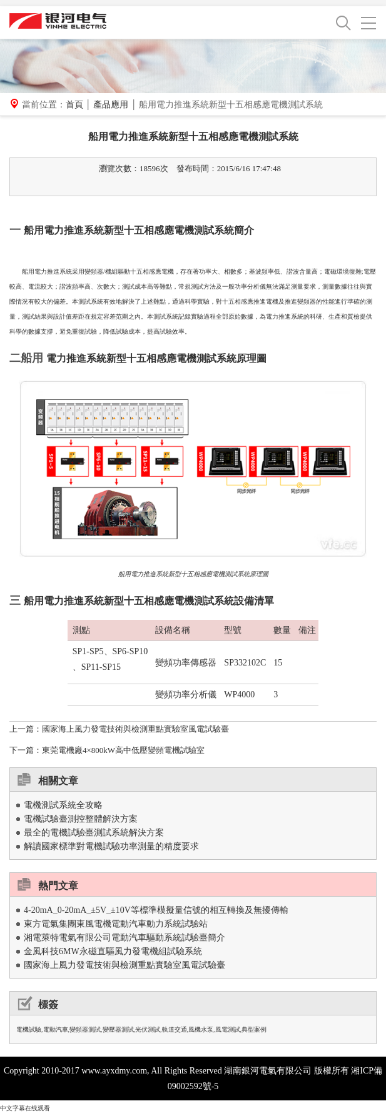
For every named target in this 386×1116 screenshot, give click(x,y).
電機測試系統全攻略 (63, 805)
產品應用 (110, 104)
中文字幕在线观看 (25, 1108)
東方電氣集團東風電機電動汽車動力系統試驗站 (116, 924)
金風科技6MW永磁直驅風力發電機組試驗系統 (113, 951)
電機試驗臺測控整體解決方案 (81, 819)
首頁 (74, 104)
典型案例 (254, 1029)
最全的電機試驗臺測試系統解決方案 (94, 832)
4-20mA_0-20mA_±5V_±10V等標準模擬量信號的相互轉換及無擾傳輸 (156, 910)
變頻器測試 (85, 1029)
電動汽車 (55, 1029)
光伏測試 (147, 1029)
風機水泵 (200, 1029)
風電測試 (227, 1029)
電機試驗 (28, 1029)
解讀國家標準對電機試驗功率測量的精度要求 (111, 846)
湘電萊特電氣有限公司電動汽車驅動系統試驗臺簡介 (124, 937)
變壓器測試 (118, 1029)
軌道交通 (174, 1029)
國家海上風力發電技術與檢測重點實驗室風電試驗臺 (135, 729)
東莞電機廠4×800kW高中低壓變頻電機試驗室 (123, 750)
